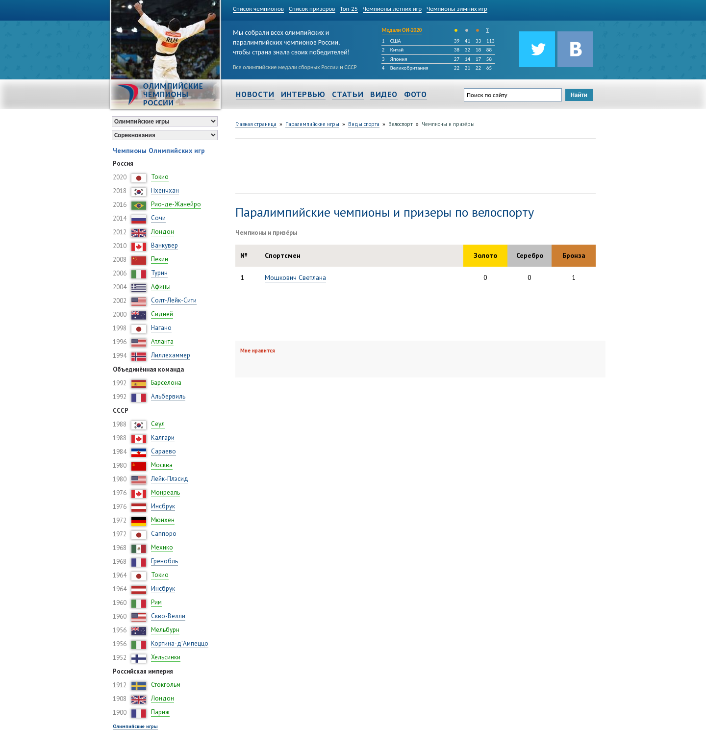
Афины (161, 286)
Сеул (158, 424)
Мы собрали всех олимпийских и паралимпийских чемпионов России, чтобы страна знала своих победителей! (291, 40)
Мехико (162, 547)
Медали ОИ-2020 (402, 30)
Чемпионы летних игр (392, 8)
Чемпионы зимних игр (457, 8)
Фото (415, 94)
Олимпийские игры (135, 726)
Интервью (303, 94)
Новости (255, 94)
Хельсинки (165, 657)
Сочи (158, 218)
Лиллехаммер (170, 355)
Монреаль (165, 492)
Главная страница (256, 124)
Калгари (163, 437)
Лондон (162, 231)
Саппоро (163, 533)
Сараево (163, 451)
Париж (160, 712)
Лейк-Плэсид (169, 479)
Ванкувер (164, 245)
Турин (159, 273)
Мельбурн (165, 630)
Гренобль (164, 561)
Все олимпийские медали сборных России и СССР (295, 67)
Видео (384, 94)
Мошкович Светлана (295, 277)
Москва (162, 465)
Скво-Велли (168, 616)
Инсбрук (163, 506)
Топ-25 (349, 8)
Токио (160, 177)
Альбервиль (168, 396)
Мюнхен (163, 520)
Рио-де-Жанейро (176, 204)
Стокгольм (165, 684)
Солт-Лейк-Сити (174, 300)
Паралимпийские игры (312, 124)
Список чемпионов (258, 8)
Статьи (348, 94)
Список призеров (312, 8)
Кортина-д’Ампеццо (179, 643)
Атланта (162, 341)
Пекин (159, 259)
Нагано (161, 328)
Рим (156, 602)
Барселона (166, 382)
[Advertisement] (413, 165)
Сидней (162, 314)
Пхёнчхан (165, 190)
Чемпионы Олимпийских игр (159, 150)
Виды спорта (363, 124)
